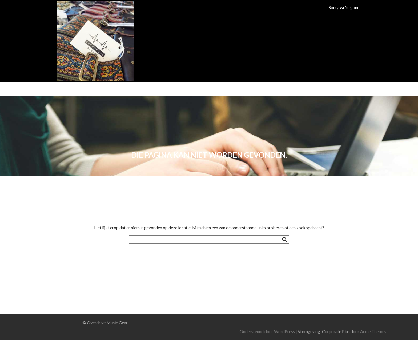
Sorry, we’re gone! (345, 7)
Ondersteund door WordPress (321, 331)
